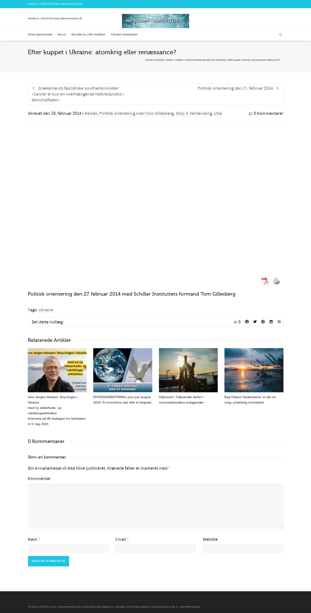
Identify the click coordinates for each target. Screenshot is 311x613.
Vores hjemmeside (40, 35)
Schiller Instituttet (154, 60)
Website (210, 539)
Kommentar (39, 479)
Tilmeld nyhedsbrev (124, 35)
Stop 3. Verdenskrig (194, 113)
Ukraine (46, 310)
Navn (32, 539)
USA (218, 113)
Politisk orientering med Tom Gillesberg (136, 113)
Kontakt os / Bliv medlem (88, 35)
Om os (62, 35)
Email (120, 539)
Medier (90, 113)
